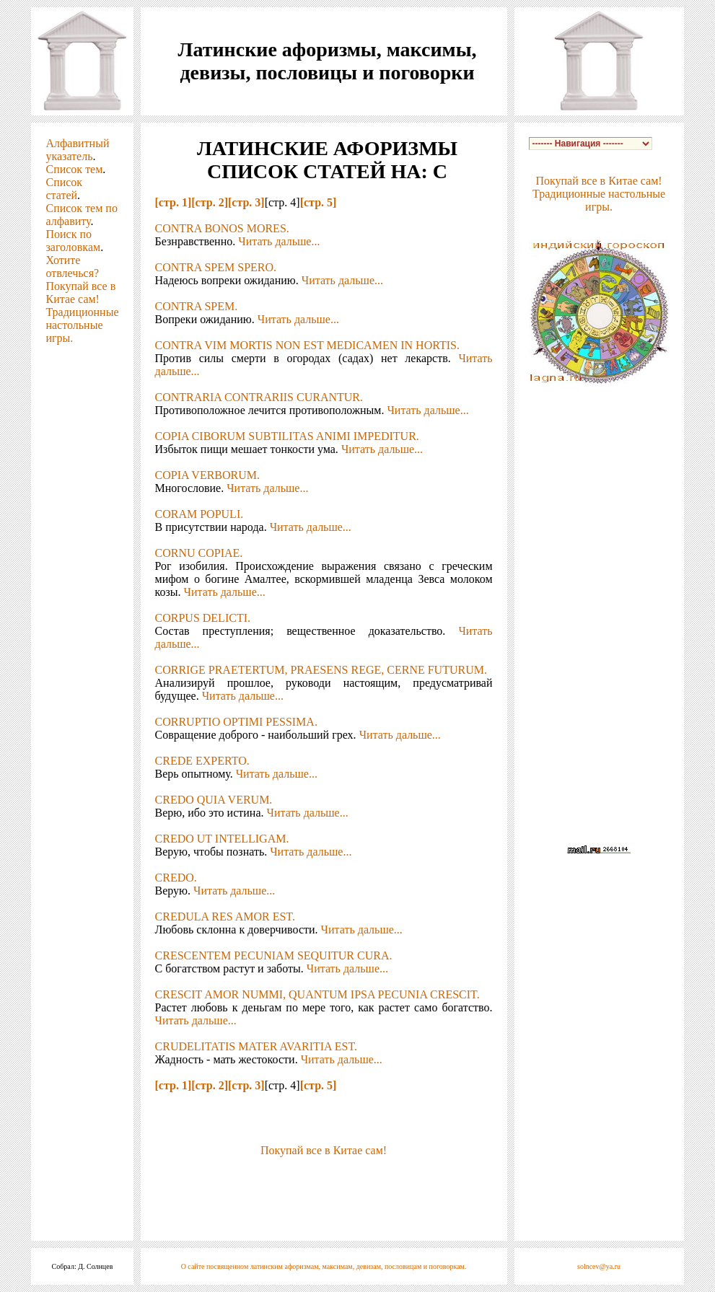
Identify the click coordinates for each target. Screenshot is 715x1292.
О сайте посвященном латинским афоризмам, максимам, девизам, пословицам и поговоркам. (324, 1266)
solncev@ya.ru (598, 1266)
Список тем (73, 169)
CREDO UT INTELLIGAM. (222, 838)
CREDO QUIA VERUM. (214, 800)
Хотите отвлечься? (72, 266)
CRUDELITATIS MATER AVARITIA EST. (256, 1046)
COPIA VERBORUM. (207, 475)
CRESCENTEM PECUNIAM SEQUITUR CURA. (273, 955)
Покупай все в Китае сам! (80, 292)
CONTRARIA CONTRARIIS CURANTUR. (259, 397)
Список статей (63, 188)
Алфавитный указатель (77, 149)
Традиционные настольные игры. (81, 325)
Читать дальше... (279, 241)
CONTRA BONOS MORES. (222, 228)
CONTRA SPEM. (196, 306)
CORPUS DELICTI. (202, 618)
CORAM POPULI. (199, 514)
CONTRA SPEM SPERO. (216, 267)
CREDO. (176, 877)
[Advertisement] (324, 1178)
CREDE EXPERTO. (202, 761)
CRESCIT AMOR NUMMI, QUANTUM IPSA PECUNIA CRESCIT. (317, 994)
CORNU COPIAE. (199, 553)
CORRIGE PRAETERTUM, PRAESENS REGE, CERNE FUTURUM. (321, 670)
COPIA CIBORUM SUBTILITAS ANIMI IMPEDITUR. (287, 436)
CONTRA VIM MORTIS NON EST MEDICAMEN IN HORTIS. (307, 345)
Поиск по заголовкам (72, 240)
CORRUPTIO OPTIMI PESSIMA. (236, 722)
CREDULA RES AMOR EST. (225, 916)
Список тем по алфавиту (81, 214)
